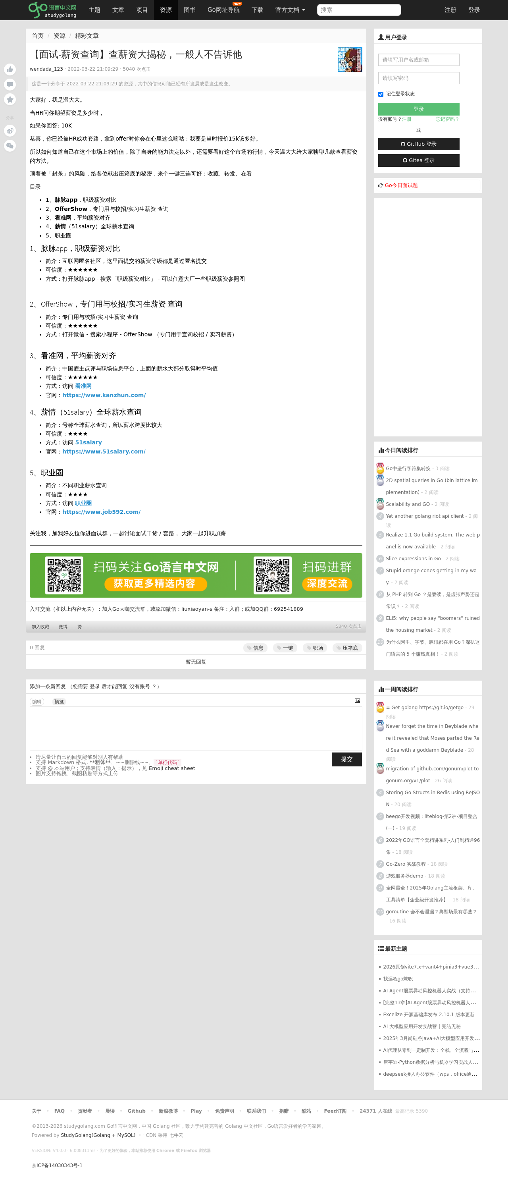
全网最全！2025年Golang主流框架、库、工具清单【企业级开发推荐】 (431, 894)
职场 (315, 648)
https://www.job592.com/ (101, 512)
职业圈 (83, 503)
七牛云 (176, 1135)
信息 (255, 648)
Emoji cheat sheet (172, 768)
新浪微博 (168, 1111)
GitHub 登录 (419, 144)
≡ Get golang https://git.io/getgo (425, 707)
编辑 (37, 701)
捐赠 (284, 1111)
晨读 (110, 1111)
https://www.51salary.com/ (104, 451)
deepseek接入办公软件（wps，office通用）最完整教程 (444, 1074)
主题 (94, 10)
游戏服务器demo (404, 876)
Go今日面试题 (401, 185)
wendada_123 (46, 69)
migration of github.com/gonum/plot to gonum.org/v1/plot (432, 774)
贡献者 (85, 1111)
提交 (347, 759)
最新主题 (396, 948)
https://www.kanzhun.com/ (104, 395)
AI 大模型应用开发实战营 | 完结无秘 (422, 1026)
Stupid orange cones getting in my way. (431, 576)
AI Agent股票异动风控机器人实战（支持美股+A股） (439, 991)
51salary (88, 442)
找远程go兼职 (398, 979)
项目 (142, 10)
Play (196, 1111)
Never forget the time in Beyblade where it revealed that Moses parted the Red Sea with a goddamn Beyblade (432, 738)
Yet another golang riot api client (425, 516)
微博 (63, 626)
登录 (474, 10)
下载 (258, 10)
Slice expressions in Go (413, 558)
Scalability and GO (408, 504)
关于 (36, 1111)
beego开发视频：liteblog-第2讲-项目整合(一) (431, 822)
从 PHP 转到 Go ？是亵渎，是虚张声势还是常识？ (432, 600)
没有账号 (139, 686)
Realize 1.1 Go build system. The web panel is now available (433, 541)
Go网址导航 (225, 8)
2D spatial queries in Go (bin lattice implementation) (432, 486)
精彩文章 (87, 35)
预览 (59, 701)
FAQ (59, 1111)
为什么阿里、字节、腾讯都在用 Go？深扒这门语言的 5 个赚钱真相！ (433, 648)
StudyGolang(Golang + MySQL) (98, 1135)
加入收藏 (40, 626)
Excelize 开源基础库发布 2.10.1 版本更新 (429, 1014)
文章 (118, 10)
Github (136, 1111)
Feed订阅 (335, 1111)
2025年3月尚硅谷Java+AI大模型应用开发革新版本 (438, 1038)
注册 (450, 10)
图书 (190, 10)
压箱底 (347, 648)
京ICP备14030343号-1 (57, 1165)
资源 (166, 10)
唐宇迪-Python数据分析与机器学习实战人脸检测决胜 (440, 1062)
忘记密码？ (448, 119)
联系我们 (256, 1111)
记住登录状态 (396, 94)
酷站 (306, 1111)
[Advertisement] (428, 317)
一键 (285, 648)
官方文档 (290, 10)
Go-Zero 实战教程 (406, 864)
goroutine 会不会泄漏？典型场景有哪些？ (431, 912)
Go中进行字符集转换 (408, 468)
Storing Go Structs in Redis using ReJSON (433, 798)
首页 (38, 35)
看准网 (83, 386)
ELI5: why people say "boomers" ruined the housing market (433, 624)
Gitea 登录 (419, 160)
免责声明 (224, 1111)
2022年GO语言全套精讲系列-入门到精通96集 (433, 846)
